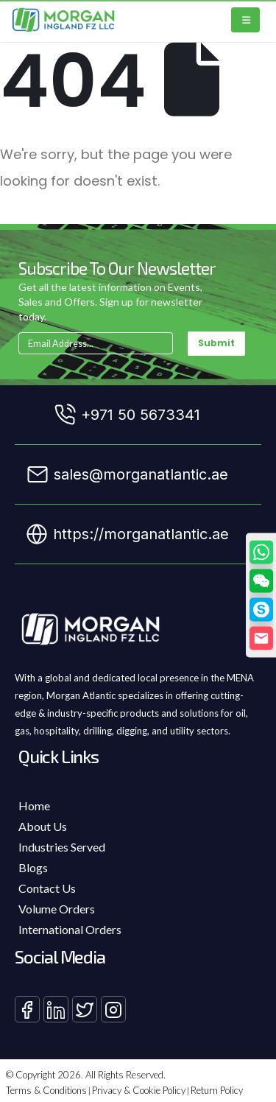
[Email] (261, 638)
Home (34, 806)
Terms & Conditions (46, 1090)
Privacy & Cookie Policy (138, 1090)
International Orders (69, 929)
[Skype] (261, 609)
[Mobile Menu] (245, 19)
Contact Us (47, 888)
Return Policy (217, 1090)
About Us (42, 826)
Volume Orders (56, 909)
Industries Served (61, 847)
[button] (261, 580)
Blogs (33, 867)
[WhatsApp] (261, 552)
